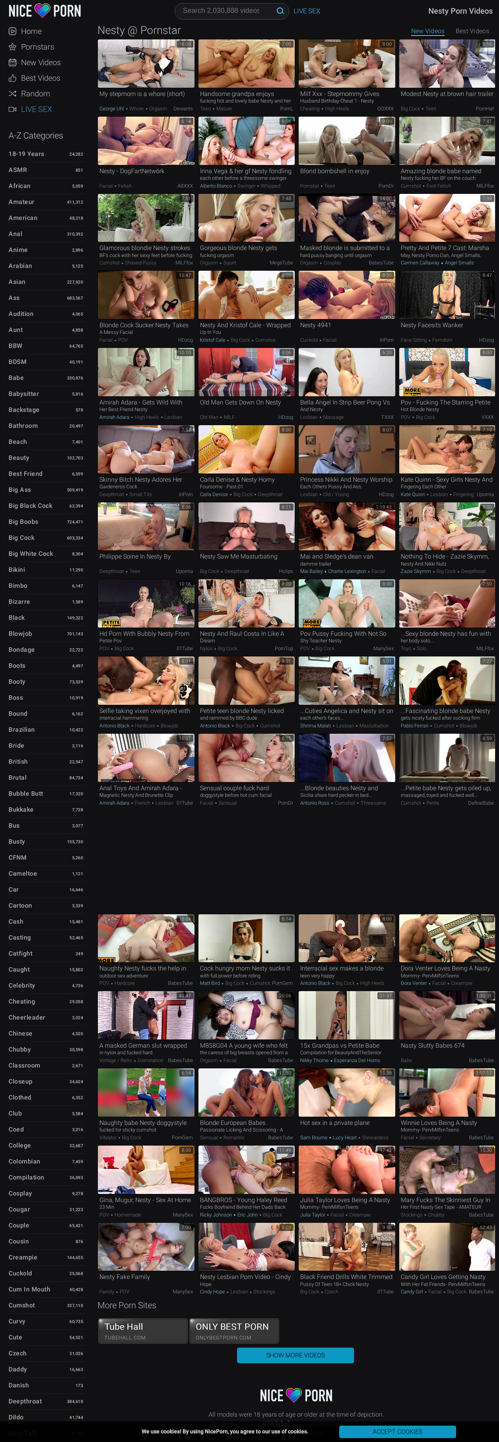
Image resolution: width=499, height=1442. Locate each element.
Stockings (412, 1215)
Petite (432, 803)
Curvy (17, 1321)
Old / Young (335, 494)
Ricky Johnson (216, 1215)
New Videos (41, 62)
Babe (16, 377)
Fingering (463, 494)
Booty (17, 681)
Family (107, 1292)
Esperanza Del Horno (356, 1060)
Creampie (23, 1257)
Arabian (20, 266)
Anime (18, 250)
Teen (206, 109)
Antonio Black (115, 726)
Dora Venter (414, 983)
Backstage (24, 409)
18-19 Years (26, 154)
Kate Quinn (413, 494)
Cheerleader (27, 1017)
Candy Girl (412, 1292)
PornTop (284, 648)
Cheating (22, 1001)
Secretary (429, 1137)
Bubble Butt (26, 793)
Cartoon (20, 905)
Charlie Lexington (347, 571)
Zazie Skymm (416, 571)
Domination (149, 1060)
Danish (19, 1385)
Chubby (20, 1049)
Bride (17, 745)
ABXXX (185, 186)
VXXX (487, 417)
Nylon (207, 648)
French (142, 803)
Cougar (19, 1209)
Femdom (442, 340)
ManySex (383, 648)
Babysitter (24, 393)
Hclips (286, 571)
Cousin (19, 1241)
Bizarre (19, 601)
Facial (106, 186)
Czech (18, 1353)
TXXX (387, 417)
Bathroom (23, 425)
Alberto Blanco (216, 186)
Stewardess (375, 1137)
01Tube (185, 648)
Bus (14, 825)
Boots (17, 665)
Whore (136, 109)
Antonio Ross (315, 803)
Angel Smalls (459, 263)
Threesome (372, 803)
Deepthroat (25, 1401)
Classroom (25, 1065)
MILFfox (485, 186)
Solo (421, 648)
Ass (14, 298)
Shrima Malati (316, 726)
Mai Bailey (312, 571)
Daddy (18, 1369)
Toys (406, 648)
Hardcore (145, 726)
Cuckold (20, 1273)
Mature (223, 109)
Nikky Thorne (315, 1060)
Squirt (229, 263)
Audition (21, 313)
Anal (15, 234)
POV (122, 340)
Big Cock (21, 537)
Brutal (18, 777)
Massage (333, 417)
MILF (229, 417)
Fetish (124, 186)
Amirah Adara (115, 417)
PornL (286, 109)
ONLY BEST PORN (234, 1331)
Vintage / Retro (116, 1060)
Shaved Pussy (140, 263)
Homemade (127, 1215)
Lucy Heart (345, 1137)
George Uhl (112, 109)
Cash (16, 921)
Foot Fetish (438, 186)
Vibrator (108, 1137)
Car (14, 889)
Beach (18, 441)
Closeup (21, 1081)
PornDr (386, 186)
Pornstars (37, 46)
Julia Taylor (313, 1215)
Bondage (22, 649)
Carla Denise (214, 494)
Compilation (26, 1177)
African (20, 186)
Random (35, 93)
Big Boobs (24, 521)
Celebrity (22, 985)
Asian (17, 282)
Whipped (270, 186)
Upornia (485, 494)
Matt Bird (210, 983)
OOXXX (385, 109)
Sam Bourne (314, 1137)
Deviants (183, 109)
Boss (16, 697)
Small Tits (140, 494)
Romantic (233, 1137)
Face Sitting (414, 340)
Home (31, 31)
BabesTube (381, 263)
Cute (15, 1337)
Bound (18, 713)
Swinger (246, 186)
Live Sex (36, 109)
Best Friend (26, 473)
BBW (16, 345)
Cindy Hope (213, 1292)
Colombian (25, 1161)
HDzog (185, 340)
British (18, 761)
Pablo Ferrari (415, 726)
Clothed (20, 1097)
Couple (19, 1225)
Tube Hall (143, 1331)
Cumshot (22, 1305)
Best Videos (40, 78)
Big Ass (20, 489)
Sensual (227, 803)
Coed (16, 1129)
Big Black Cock (30, 505)
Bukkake (21, 809)
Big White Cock (31, 553)
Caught (19, 969)
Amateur (22, 202)
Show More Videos (295, 1355)
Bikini (17, 569)
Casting (20, 937)
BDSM (18, 361)
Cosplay (20, 1193)
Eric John (247, 1215)
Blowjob (20, 633)
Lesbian (172, 417)
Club (15, 1113)
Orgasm (157, 109)
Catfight (20, 953)
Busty (17, 841)
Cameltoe (23, 873)
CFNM (18, 857)
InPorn (387, 340)
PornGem (282, 983)
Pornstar (310, 186)
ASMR (18, 170)
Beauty (19, 457)
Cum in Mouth (29, 1289)
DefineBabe (481, 803)
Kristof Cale (213, 340)
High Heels (336, 109)
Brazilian (22, 729)
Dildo (16, 1417)
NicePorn (44, 10)
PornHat (485, 109)
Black (17, 617)
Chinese (21, 1033)
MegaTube (281, 263)
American (23, 218)
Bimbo (18, 585)
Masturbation (373, 726)
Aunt (16, 329)
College (20, 1145)
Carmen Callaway (421, 263)
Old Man (209, 417)
